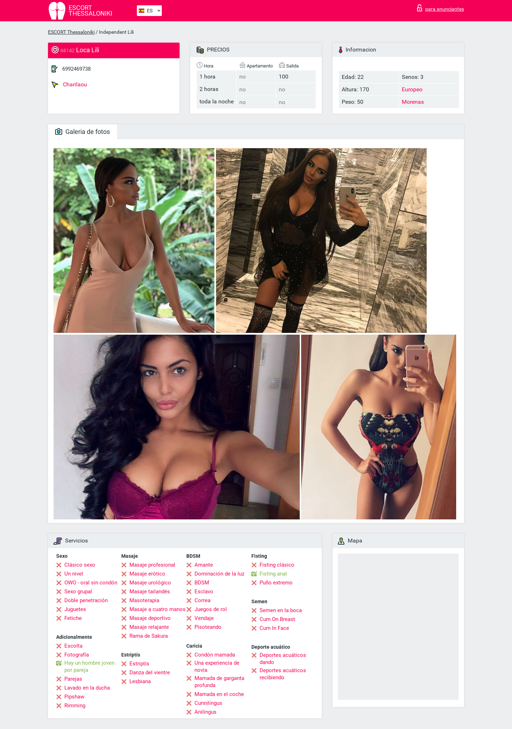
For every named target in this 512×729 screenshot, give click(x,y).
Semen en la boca (281, 610)
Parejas (73, 679)
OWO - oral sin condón (90, 582)
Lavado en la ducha (87, 688)
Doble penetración (86, 600)
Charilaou (69, 84)
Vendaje (204, 618)
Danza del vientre (149, 672)
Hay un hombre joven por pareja (89, 666)
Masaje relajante (149, 627)
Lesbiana (140, 681)
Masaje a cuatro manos (157, 609)
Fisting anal (273, 574)
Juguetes (75, 609)
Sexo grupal (78, 591)
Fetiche (73, 618)
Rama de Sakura (148, 636)
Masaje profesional (152, 565)
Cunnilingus (208, 703)
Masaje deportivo (150, 618)
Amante (203, 565)
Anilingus (205, 712)
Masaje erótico (147, 574)
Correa (202, 600)
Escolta (73, 646)
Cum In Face (274, 628)
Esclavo (203, 591)
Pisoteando (208, 627)
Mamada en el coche (219, 694)
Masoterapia (144, 600)
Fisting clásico (277, 565)
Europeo (412, 89)
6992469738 (76, 69)
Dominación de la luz (219, 574)
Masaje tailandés (149, 591)
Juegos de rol (210, 609)
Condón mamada (214, 655)
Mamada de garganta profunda (219, 681)
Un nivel (73, 574)
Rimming (74, 705)
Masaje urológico (150, 582)
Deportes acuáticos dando (283, 658)
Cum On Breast (277, 619)
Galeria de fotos (82, 131)
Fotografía (76, 655)
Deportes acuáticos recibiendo (283, 674)
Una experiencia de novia (216, 666)
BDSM (201, 582)
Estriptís (139, 663)
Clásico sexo (79, 565)
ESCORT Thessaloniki (71, 32)
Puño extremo (276, 582)
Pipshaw (74, 696)
